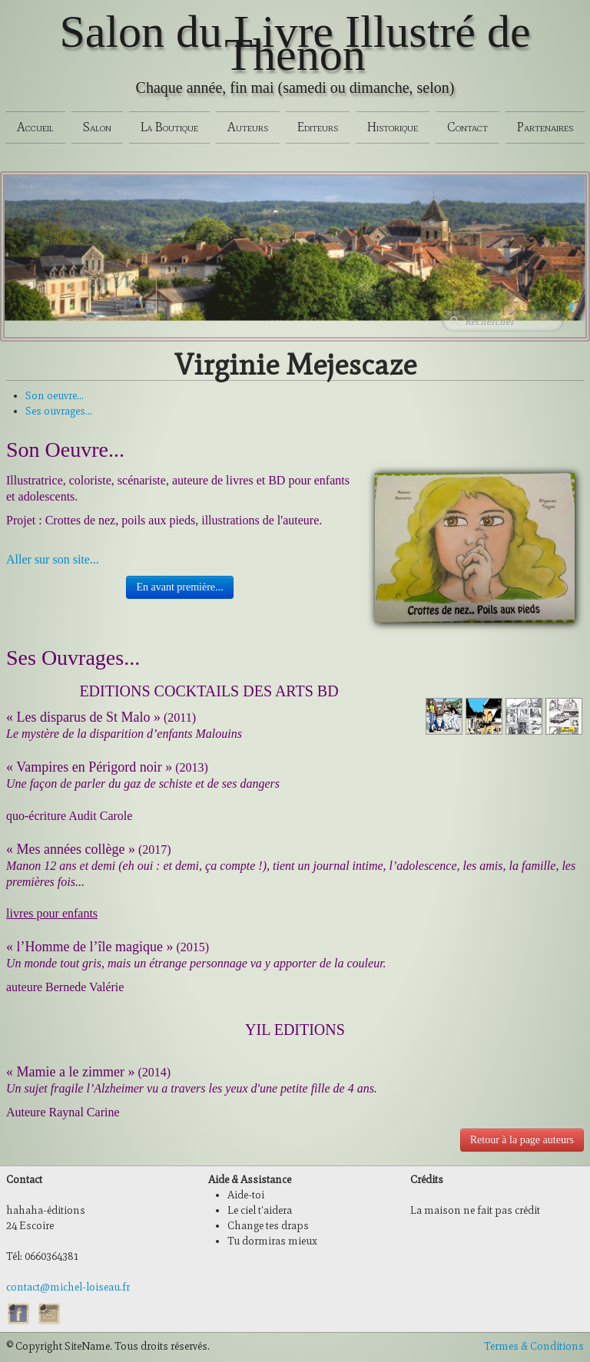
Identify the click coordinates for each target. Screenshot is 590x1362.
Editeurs (317, 127)
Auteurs (247, 127)
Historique (392, 127)
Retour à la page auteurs (522, 1139)
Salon (97, 127)
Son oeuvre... (54, 395)
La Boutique (169, 127)
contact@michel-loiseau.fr (68, 1287)
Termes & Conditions (534, 1346)
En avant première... (179, 587)
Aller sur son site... (52, 559)
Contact (467, 127)
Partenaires (545, 127)
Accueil (35, 127)
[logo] (295, 59)
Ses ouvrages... (58, 411)
